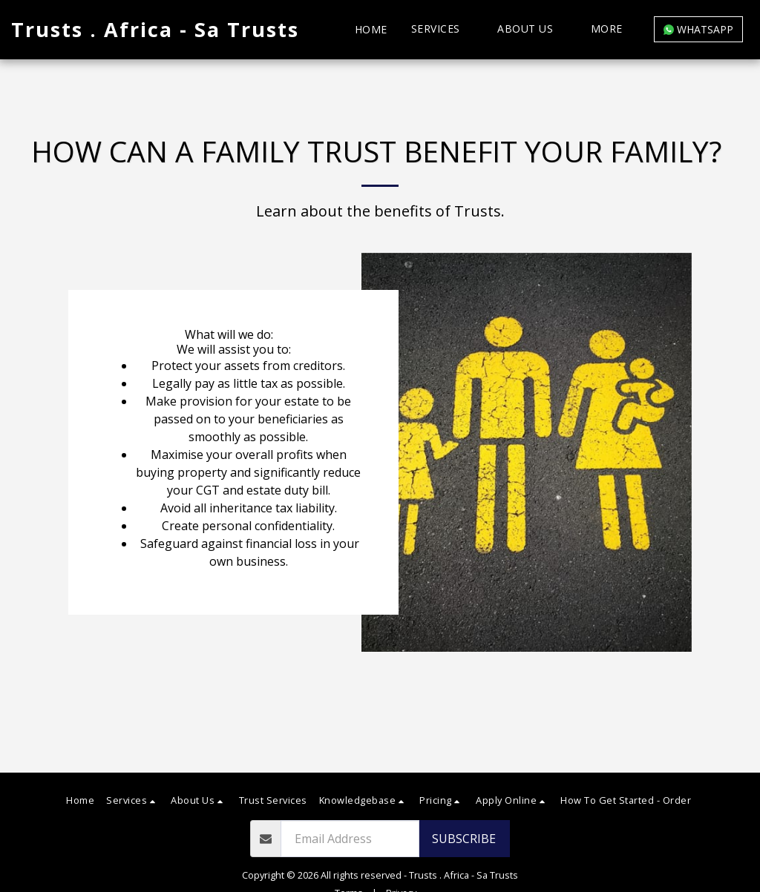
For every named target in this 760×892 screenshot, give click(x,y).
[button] (442, 29)
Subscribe (464, 838)
